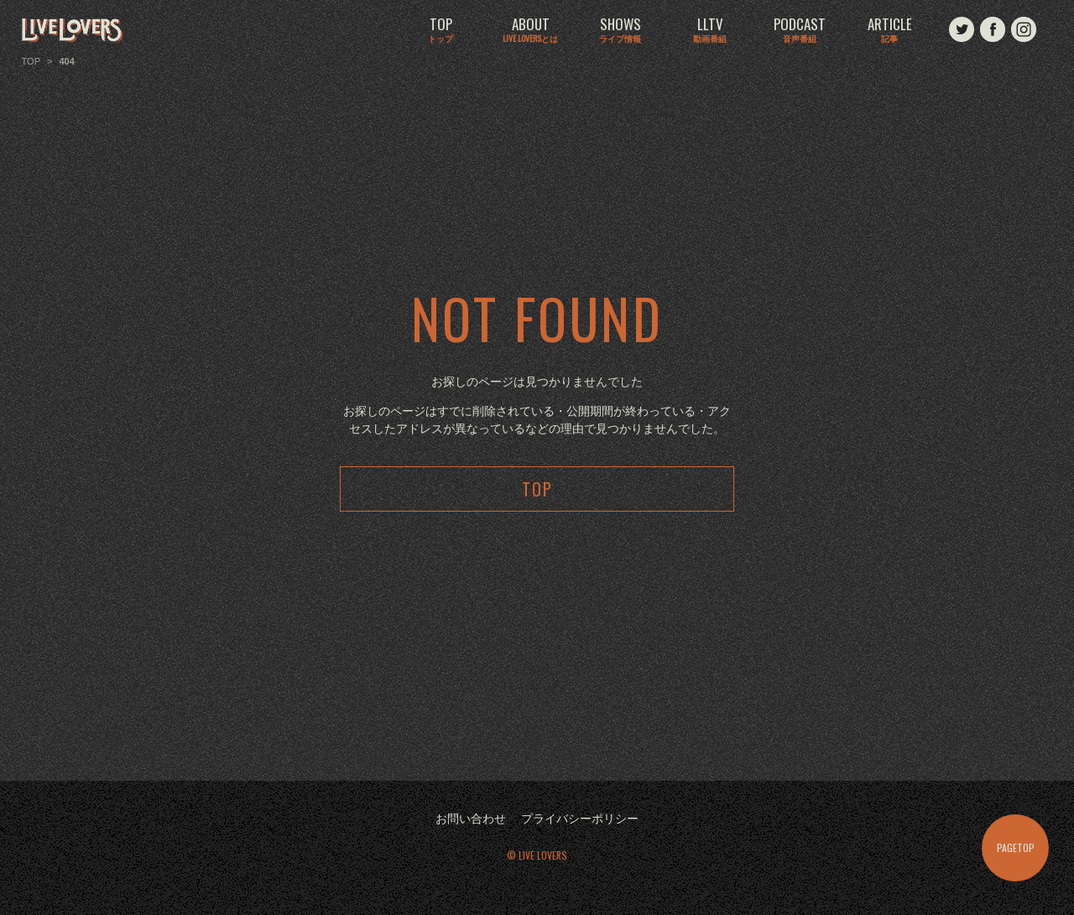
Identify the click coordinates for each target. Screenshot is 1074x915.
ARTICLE (889, 30)
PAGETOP (1016, 847)
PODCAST (799, 30)
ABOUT (530, 30)
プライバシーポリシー (580, 818)
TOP (440, 30)
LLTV (710, 30)
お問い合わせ (470, 818)
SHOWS (620, 30)
